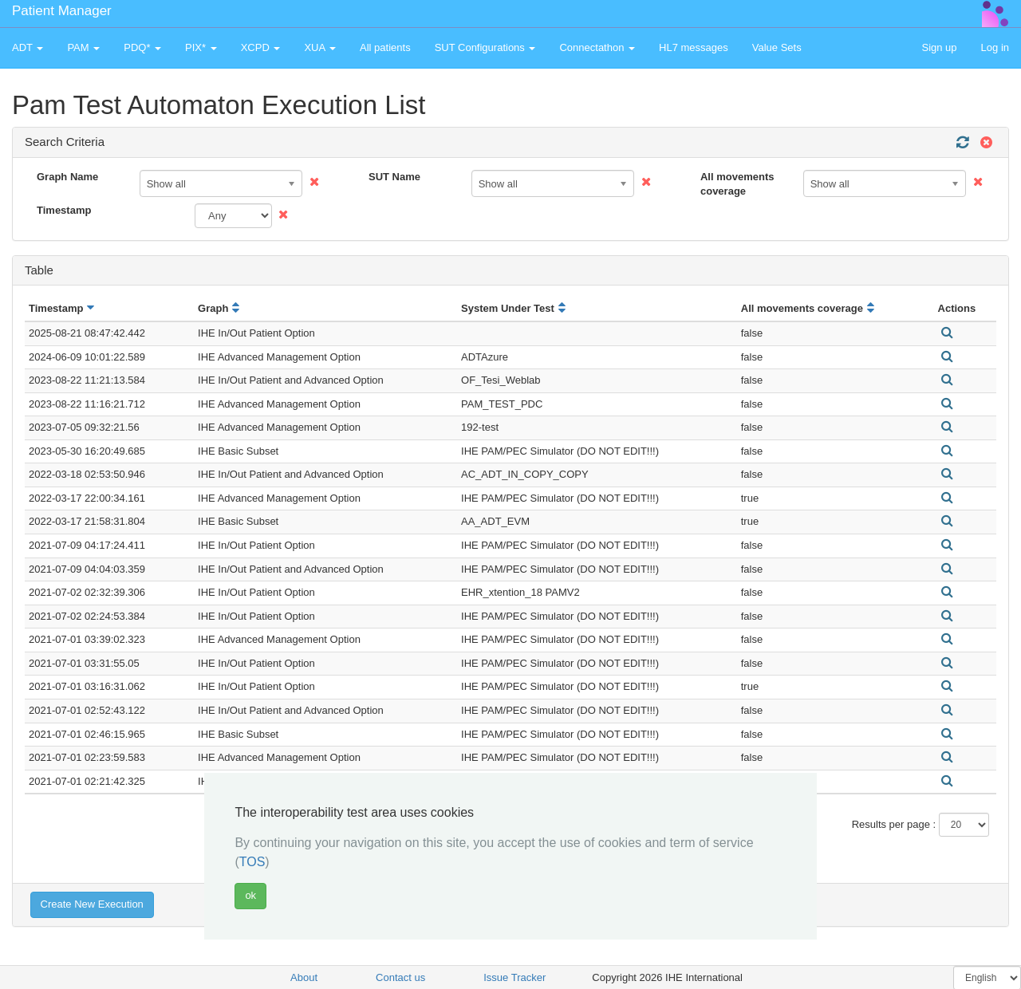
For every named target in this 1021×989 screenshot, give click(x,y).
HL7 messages (693, 47)
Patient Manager (62, 10)
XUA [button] (320, 47)
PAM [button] (83, 47)
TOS (252, 862)
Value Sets (777, 47)
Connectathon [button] (597, 47)
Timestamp (64, 210)
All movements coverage (737, 184)
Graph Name (67, 177)
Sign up (938, 47)
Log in (995, 47)
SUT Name (394, 177)
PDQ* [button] (142, 47)
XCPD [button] (261, 47)
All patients (385, 47)
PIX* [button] (201, 47)
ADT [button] (27, 47)
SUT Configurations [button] (485, 47)
